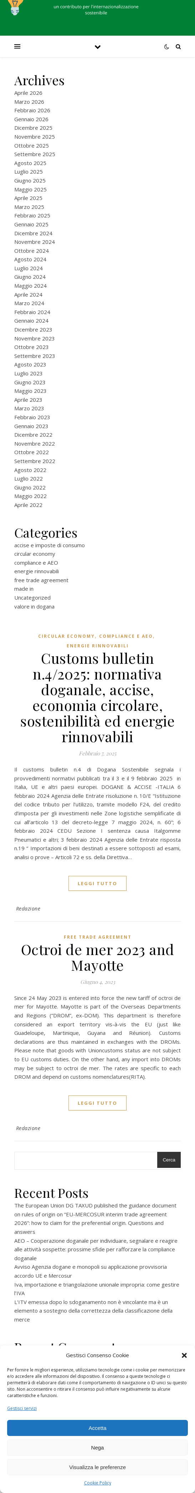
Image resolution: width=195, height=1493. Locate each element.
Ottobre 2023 (31, 346)
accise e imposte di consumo (49, 545)
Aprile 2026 (28, 92)
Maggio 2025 (30, 189)
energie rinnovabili (36, 571)
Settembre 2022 (34, 461)
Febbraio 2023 (32, 417)
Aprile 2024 (28, 294)
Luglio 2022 (28, 478)
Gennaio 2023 (31, 426)
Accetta (97, 1428)
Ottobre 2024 (31, 250)
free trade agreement (41, 580)
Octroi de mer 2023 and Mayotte (97, 957)
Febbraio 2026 (32, 110)
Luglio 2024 (28, 268)
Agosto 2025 (30, 162)
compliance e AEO (36, 562)
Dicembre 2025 (33, 127)
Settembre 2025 (34, 154)
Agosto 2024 (30, 259)
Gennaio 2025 (31, 224)
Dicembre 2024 (33, 233)
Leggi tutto (97, 883)
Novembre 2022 (34, 443)
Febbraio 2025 (32, 215)
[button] (184, 1355)
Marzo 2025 (29, 206)
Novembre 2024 (34, 241)
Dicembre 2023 (33, 329)
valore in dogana (34, 606)
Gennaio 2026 (31, 119)
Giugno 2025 (30, 180)
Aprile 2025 (28, 197)
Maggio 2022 (30, 495)
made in (24, 588)
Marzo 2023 (29, 408)
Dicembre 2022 (33, 434)
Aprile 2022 (28, 504)
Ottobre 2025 (31, 145)
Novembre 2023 (34, 338)
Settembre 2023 (34, 355)
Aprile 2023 (28, 399)
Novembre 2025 (34, 136)
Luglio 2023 (28, 373)
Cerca (169, 1160)
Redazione (28, 908)
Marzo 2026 (29, 101)
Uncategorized (32, 597)
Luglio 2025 (28, 171)
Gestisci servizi (22, 1408)
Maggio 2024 (30, 285)
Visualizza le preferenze (97, 1467)
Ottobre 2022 (31, 452)
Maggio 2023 (30, 390)
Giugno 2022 (30, 487)
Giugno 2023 (30, 382)
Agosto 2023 (30, 364)
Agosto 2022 (30, 469)
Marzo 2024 (29, 303)
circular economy (34, 553)
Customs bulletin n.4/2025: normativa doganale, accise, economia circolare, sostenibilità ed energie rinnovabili (97, 697)
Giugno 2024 (30, 276)
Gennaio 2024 (31, 320)
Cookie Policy (97, 1483)
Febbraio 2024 (32, 311)
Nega (97, 1448)
